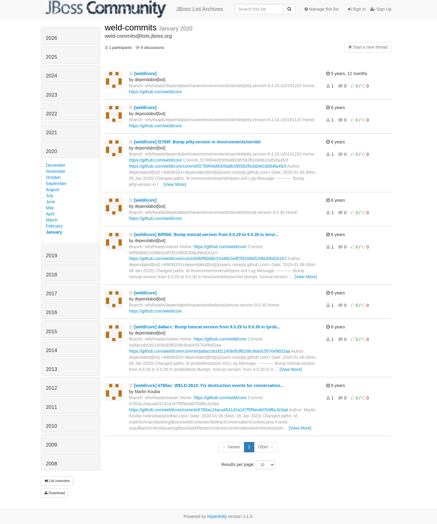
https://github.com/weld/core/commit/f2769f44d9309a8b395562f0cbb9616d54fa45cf (207, 166)
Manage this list (321, 9)
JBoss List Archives (134, 9)
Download (54, 493)
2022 (51, 114)
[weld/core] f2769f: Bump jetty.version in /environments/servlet (195, 141)
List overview (57, 481)
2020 (51, 151)
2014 (51, 350)
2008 (51, 464)
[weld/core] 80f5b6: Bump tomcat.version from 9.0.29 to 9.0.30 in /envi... (203, 234)
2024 (51, 76)
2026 (51, 38)
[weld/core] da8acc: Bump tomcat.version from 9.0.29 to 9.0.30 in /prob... (204, 326)
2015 (51, 331)
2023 (51, 95)
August (52, 189)
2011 (51, 407)
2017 (51, 293)
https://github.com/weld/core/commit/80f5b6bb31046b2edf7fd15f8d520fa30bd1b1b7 (207, 258)
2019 (51, 256)
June (50, 201)
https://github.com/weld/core (155, 91)
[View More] (175, 184)
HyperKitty (217, 516)
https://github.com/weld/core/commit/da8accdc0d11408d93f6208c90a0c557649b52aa (209, 351)
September (56, 183)
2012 (51, 388)
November (56, 171)
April (50, 213)
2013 (51, 369)
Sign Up (380, 9)
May (50, 207)
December (56, 165)
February (54, 226)
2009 (51, 445)
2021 (51, 132)
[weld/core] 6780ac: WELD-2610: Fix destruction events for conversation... (206, 385)
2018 (51, 275)
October (53, 177)
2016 (51, 312)
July (49, 195)
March (52, 219)
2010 (51, 426)
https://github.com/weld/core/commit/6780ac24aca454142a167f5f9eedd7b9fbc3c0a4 (208, 409)
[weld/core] (143, 73)
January (54, 232)
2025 (51, 57)
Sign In (357, 9)
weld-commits (132, 27)
